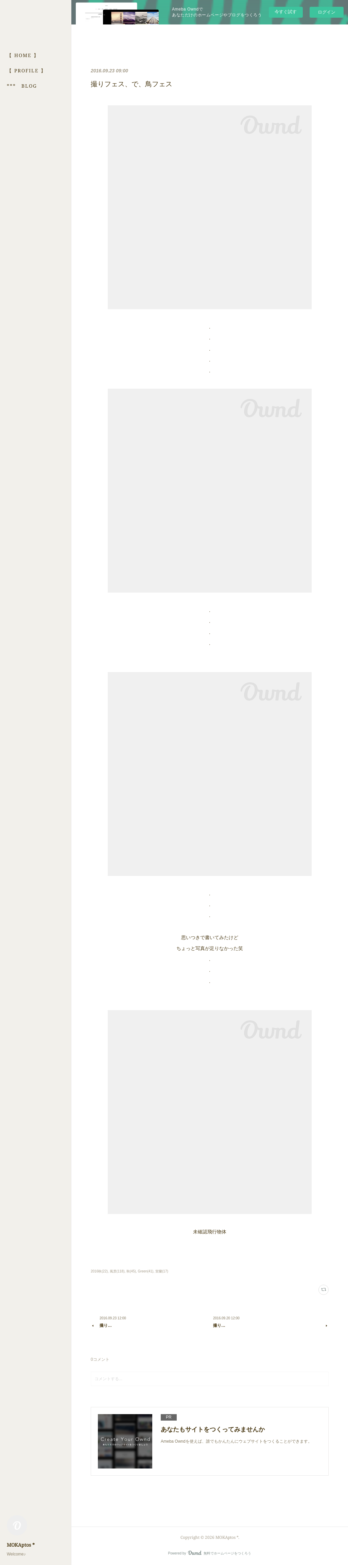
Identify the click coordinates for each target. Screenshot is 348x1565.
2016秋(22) (99, 1271)
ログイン (326, 12)
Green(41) (146, 1271)
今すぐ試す (286, 11)
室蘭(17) (161, 1271)
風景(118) (117, 1271)
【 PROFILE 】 (26, 70)
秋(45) (131, 1271)
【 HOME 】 (23, 55)
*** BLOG (22, 86)
